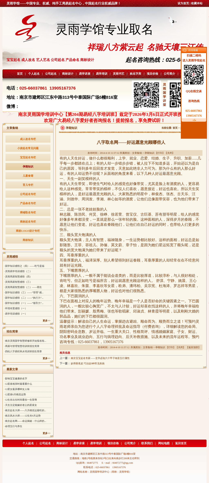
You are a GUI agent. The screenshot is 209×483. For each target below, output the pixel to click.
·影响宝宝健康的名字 (15, 378)
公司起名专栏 (28, 194)
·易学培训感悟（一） (15, 313)
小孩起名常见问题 (28, 148)
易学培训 (101, 73)
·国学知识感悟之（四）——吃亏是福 (24, 266)
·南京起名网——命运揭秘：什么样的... (25, 421)
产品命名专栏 (28, 203)
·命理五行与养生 (13, 426)
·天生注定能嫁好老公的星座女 (20, 405)
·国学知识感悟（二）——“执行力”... (23, 297)
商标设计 (67, 73)
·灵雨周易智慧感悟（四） (18, 276)
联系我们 (147, 443)
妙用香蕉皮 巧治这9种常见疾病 (87, 363)
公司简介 (169, 73)
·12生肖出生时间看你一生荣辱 (20, 399)
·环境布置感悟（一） (15, 308)
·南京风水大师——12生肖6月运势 (22, 415)
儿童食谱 (28, 175)
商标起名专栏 (28, 221)
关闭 (169, 153)
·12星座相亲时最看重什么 (18, 383)
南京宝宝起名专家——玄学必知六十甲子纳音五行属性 (100, 358)
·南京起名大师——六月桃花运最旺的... (25, 410)
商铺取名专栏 (28, 212)
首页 (20, 73)
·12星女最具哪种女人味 (17, 389)
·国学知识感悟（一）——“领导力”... (23, 303)
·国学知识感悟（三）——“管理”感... (23, 292)
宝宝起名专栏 (28, 157)
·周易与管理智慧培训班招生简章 (21, 346)
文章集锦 (137, 153)
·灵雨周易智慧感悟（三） (18, 281)
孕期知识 (28, 166)
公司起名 (51, 73)
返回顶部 (193, 347)
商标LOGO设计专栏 (28, 230)
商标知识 (28, 240)
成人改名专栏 (28, 139)
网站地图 (164, 443)
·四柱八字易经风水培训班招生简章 (23, 351)
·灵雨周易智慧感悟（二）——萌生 (23, 287)
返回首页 (181, 443)
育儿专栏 (28, 184)
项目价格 (152, 73)
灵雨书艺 (118, 73)
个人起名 (34, 73)
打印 (159, 153)
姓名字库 (135, 73)
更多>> (46, 320)
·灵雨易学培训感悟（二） (18, 271)
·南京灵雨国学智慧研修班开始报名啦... (25, 340)
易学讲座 (84, 73)
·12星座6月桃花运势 (15, 394)
